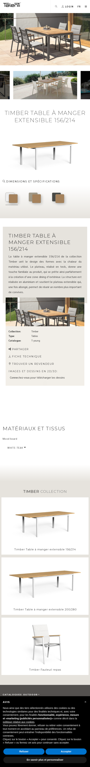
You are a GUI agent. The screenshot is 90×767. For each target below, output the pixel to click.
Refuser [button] (23, 751)
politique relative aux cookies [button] (18, 722)
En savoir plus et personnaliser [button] (45, 759)
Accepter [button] (66, 751)
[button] (85, 702)
